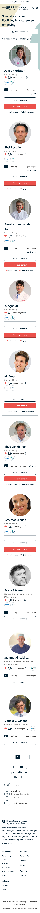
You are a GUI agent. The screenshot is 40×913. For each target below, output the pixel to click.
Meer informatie (20, 99)
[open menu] (3, 8)
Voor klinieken (25, 875)
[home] (17, 8)
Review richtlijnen (26, 856)
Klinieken (5, 860)
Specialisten (6, 863)
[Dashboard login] (37, 8)
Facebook (5, 889)
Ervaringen (6, 867)
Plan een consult (20, 106)
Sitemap (6, 908)
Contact (22, 865)
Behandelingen (7, 856)
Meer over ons (7, 844)
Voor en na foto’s (8, 871)
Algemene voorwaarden (18, 908)
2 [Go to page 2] (22, 757)
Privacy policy (32, 908)
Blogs (4, 875)
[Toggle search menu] (33, 8)
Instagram (5, 885)
